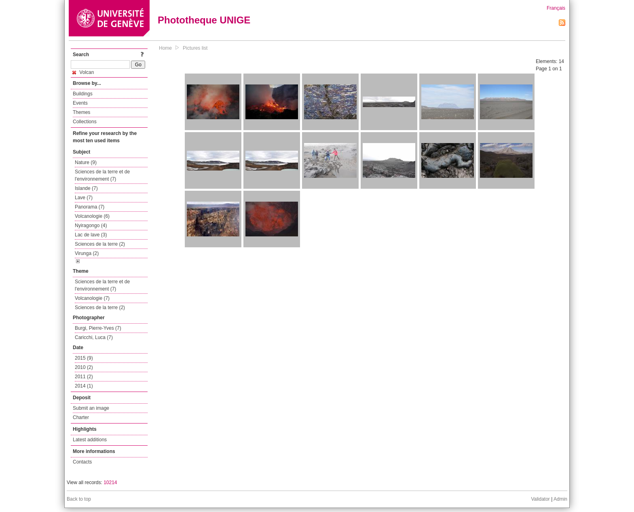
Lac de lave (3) (91, 235)
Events (80, 103)
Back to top (79, 499)
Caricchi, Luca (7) (94, 337)
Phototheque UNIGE (204, 20)
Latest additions (90, 439)
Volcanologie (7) (92, 298)
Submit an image (91, 408)
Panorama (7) (89, 207)
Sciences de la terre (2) (100, 244)
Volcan (83, 72)
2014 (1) (84, 386)
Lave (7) (84, 197)
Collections (85, 121)
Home (165, 48)
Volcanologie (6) (92, 216)
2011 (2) (84, 376)
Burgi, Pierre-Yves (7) (98, 328)
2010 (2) (84, 367)
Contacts (82, 462)
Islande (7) (86, 188)
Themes (81, 112)
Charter (81, 417)
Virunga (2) (87, 253)
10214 (110, 482)
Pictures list (195, 48)
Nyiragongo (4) (91, 225)
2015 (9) (84, 358)
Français (556, 8)
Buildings (83, 94)
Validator (540, 499)
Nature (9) (86, 162)
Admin (560, 499)
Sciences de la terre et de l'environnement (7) (102, 175)
